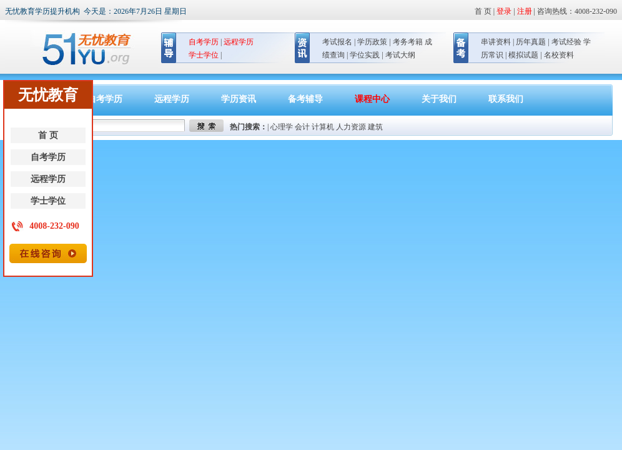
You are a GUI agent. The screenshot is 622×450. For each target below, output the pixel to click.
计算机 (323, 126)
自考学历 (48, 157)
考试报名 (337, 42)
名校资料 (559, 55)
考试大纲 (400, 55)
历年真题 (531, 42)
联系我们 (505, 99)
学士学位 (48, 201)
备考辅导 (305, 99)
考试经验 (566, 42)
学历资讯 (238, 99)
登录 (503, 11)
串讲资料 (496, 42)
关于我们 (439, 99)
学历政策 (372, 42)
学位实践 (365, 55)
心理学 (281, 126)
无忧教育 (81, 49)
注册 (524, 11)
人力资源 (351, 126)
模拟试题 (523, 55)
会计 (302, 126)
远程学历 (48, 179)
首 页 (48, 135)
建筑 (375, 126)
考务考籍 (408, 42)
